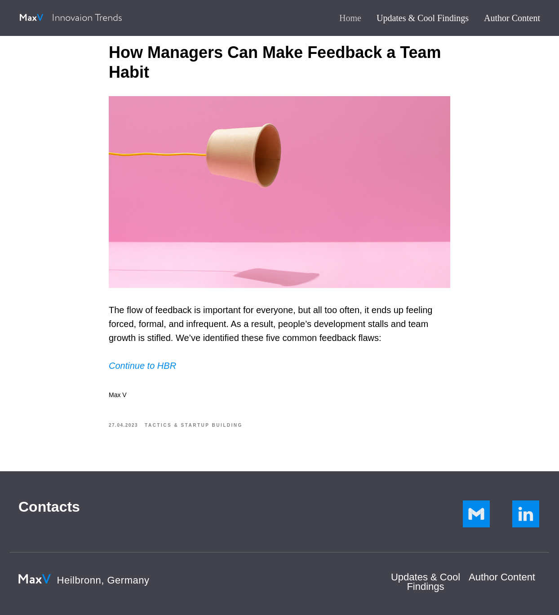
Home (350, 18)
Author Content (512, 18)
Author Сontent (502, 577)
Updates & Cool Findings (423, 18)
